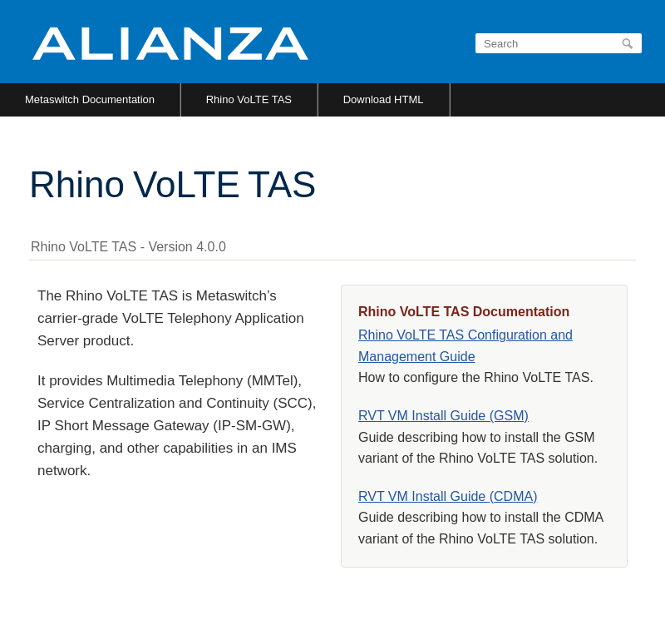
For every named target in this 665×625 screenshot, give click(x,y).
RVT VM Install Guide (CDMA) (447, 496)
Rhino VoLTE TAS (249, 99)
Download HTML (383, 99)
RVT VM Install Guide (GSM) (443, 416)
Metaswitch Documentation (90, 99)
